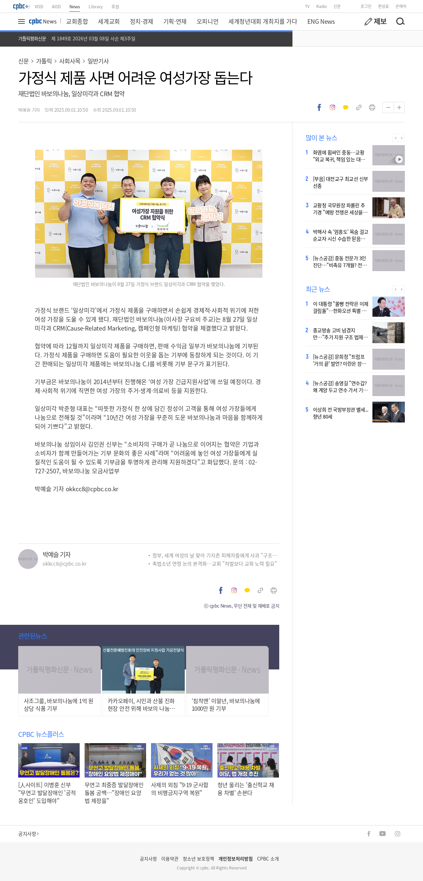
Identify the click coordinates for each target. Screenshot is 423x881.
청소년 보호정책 (198, 858)
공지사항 (28, 833)
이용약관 (169, 858)
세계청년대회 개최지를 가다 (262, 21)
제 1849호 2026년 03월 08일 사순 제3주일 (93, 38)
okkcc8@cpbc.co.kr (92, 488)
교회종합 (77, 21)
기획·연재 (175, 21)
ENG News (321, 21)
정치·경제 (141, 21)
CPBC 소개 (268, 858)
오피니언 (207, 21)
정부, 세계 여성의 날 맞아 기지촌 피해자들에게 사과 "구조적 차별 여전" (215, 555)
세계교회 (109, 21)
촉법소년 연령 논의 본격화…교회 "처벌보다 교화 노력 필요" (214, 563)
